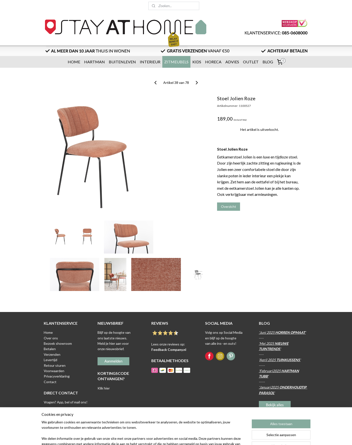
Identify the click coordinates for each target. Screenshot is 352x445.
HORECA (213, 61)
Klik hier (104, 388)
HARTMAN (94, 61)
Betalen (50, 349)
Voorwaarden (54, 371)
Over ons (51, 338)
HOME (74, 61)
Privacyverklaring (57, 376)
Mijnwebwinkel (224, 436)
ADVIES (232, 61)
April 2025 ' (280, 360)
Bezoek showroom (58, 343)
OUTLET (251, 61)
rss (168, 436)
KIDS (196, 61)
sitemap (159, 436)
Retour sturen (55, 365)
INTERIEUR (150, 61)
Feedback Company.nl (168, 349)
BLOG (268, 61)
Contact (50, 382)
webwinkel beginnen (185, 436)
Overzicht (228, 206)
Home (48, 332)
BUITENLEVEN (122, 61)
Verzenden (52, 354)
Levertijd (50, 360)
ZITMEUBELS (176, 61)
